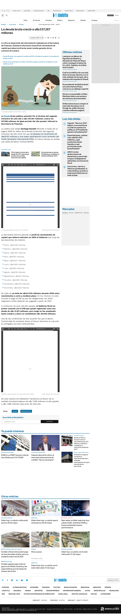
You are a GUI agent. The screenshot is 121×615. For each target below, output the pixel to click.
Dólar (26, 20)
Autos (87, 591)
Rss (3, 594)
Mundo (28, 591)
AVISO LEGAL (63, 594)
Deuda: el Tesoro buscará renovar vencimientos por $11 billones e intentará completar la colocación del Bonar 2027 (81, 443)
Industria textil (69, 10)
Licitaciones (106, 594)
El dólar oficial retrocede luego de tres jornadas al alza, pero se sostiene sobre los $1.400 (14, 554)
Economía (36, 20)
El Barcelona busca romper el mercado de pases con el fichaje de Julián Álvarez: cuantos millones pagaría (75, 107)
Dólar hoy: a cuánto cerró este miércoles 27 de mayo (74, 553)
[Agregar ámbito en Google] (36, 37)
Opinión (83, 20)
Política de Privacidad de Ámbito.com (39, 594)
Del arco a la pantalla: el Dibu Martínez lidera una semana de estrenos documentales (75, 96)
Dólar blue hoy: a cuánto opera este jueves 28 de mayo (44, 521)
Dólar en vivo (16, 10)
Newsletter (116, 20)
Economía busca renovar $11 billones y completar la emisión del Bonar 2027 (50, 154)
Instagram (12, 580)
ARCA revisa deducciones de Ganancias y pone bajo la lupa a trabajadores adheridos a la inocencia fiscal (77, 157)
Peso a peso (36, 552)
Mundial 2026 (91, 10)
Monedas (65, 212)
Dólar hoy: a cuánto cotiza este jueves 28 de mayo (14, 521)
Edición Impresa (52, 591)
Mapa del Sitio (14, 594)
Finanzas (49, 20)
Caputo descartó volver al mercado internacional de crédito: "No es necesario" (42, 457)
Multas (94, 594)
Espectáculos (99, 591)
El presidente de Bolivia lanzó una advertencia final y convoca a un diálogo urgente (75, 86)
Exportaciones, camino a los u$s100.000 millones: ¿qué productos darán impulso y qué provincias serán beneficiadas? (77, 142)
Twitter (3, 580)
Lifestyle (6, 591)
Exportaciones (57, 10)
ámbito (3, 24)
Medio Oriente (80, 10)
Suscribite (49, 421)
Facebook (7, 580)
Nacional (17, 591)
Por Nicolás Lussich (37, 558)
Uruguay (94, 20)
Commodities (78, 212)
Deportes (39, 591)
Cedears (86, 212)
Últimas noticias (19, 587)
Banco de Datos (70, 587)
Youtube (22, 580)
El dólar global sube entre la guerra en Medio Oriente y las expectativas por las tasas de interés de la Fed (14, 567)
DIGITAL (40, 600)
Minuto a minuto (68, 518)
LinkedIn (17, 580)
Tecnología (114, 591)
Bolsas (71, 212)
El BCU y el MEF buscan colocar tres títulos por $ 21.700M (15, 456)
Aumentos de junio (39, 10)
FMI (48, 10)
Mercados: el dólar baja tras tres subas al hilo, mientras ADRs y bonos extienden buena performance (75, 524)
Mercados (85, 587)
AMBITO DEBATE (78, 600)
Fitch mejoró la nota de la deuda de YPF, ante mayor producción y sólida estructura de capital (20, 155)
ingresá (117, 15)
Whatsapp (27, 580)
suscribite (110, 15)
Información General (72, 591)
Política (60, 20)
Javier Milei (27, 10)
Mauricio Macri (26, 411)
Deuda (21, 24)
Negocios (71, 20)
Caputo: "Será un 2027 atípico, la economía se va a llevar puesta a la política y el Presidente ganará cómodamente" (77, 127)
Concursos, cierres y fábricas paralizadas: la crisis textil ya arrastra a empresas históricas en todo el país (77, 170)
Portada (5, 587)
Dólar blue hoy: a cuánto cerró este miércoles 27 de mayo (44, 566)
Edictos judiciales (79, 594)
